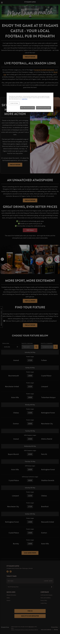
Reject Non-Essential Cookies (27, 107)
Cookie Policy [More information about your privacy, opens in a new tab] (24, 99)
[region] (30, 102)
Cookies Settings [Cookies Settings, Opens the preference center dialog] (14, 103)
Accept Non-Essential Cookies (43, 107)
